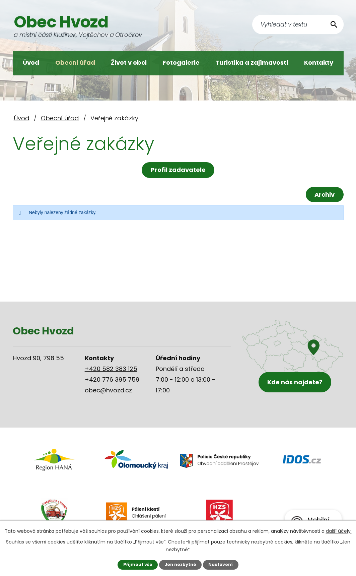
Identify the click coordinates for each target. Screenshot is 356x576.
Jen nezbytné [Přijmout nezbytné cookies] (180, 564)
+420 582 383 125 (111, 369)
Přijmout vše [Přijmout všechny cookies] (137, 564)
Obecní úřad (75, 62)
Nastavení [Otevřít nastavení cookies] (220, 564)
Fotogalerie (181, 62)
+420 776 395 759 (112, 379)
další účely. (339, 531)
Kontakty (318, 62)
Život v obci (129, 62)
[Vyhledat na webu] (298, 24)
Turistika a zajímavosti (251, 62)
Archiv (324, 194)
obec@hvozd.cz (108, 390)
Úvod (31, 62)
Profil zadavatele (178, 170)
